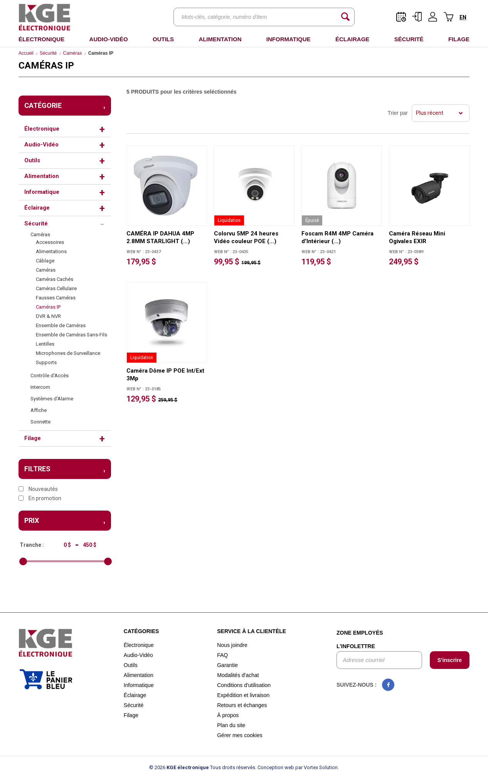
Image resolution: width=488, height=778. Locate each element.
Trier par (398, 113)
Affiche (38, 410)
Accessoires (50, 242)
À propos (228, 715)
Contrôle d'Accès (49, 375)
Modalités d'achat (238, 675)
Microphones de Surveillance (68, 353)
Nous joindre (232, 645)
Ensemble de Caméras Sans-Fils (71, 335)
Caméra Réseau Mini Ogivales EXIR (417, 237)
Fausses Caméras (56, 298)
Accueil (26, 53)
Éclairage (352, 39)
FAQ (222, 655)
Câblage (45, 261)
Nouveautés (38, 489)
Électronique (41, 39)
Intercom (40, 387)
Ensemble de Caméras (61, 325)
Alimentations (51, 251)
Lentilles (45, 344)
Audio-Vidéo (108, 39)
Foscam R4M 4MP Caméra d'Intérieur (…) (337, 237)
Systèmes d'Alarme (51, 399)
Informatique (288, 39)
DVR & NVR (48, 316)
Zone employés (360, 633)
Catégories (141, 631)
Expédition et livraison (243, 695)
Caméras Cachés (54, 279)
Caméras (72, 53)
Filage (458, 39)
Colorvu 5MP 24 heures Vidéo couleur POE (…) (246, 237)
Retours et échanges (242, 705)
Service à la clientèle (251, 631)
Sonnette (40, 422)
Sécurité (409, 39)
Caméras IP (48, 307)
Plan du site (231, 725)
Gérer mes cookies (239, 735)
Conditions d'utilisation (244, 685)
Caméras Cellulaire (56, 288)
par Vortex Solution (316, 767)
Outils (163, 39)
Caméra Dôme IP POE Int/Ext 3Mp (165, 374)
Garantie (227, 665)
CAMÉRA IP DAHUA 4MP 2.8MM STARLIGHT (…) (160, 237)
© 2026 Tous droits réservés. (202, 767)
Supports (46, 362)
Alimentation (220, 39)
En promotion (40, 498)
